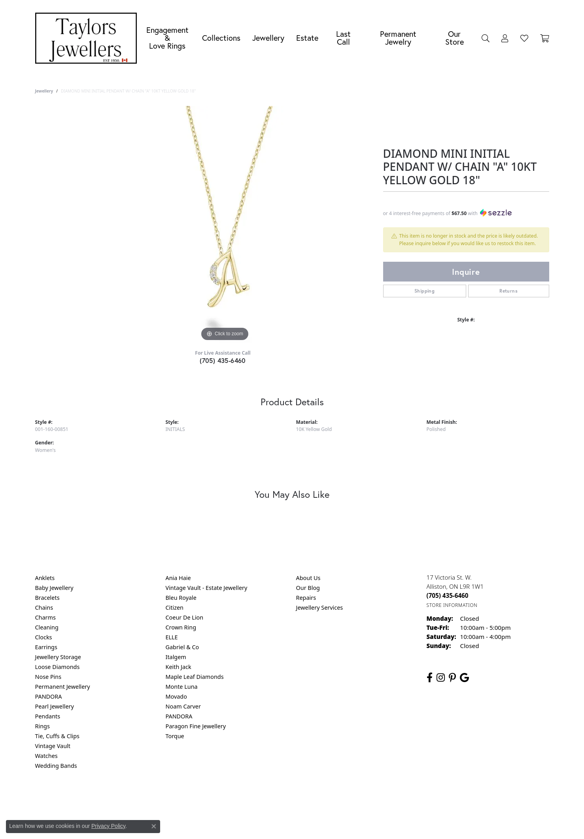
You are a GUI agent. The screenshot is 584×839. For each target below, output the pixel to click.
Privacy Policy (253, 797)
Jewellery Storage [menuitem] (58, 657)
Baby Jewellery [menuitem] (54, 587)
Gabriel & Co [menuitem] (182, 647)
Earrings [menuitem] (46, 647)
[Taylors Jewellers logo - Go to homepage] (88, 38)
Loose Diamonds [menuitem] (57, 667)
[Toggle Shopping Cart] (544, 37)
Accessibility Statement (358, 797)
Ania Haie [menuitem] (178, 578)
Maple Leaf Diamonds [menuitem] (195, 676)
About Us (308, 578)
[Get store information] (452, 605)
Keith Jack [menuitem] (178, 667)
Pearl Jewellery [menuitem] (54, 706)
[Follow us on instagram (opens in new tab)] (441, 677)
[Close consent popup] (153, 826)
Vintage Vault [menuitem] (52, 746)
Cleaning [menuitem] (47, 627)
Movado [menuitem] (176, 696)
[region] (225, 224)
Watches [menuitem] (46, 756)
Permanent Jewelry (398, 37)
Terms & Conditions (300, 797)
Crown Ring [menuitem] (181, 627)
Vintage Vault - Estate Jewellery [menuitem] (207, 587)
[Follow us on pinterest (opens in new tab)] (452, 677)
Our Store (454, 37)
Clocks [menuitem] (43, 637)
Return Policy (213, 797)
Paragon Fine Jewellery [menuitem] (196, 726)
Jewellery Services (319, 607)
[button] (486, 37)
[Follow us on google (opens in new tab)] (464, 677)
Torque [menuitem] (175, 736)
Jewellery (268, 37)
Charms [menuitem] (45, 617)
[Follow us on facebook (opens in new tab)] (430, 677)
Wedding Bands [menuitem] (56, 765)
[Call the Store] (448, 595)
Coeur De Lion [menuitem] (185, 617)
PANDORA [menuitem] (48, 696)
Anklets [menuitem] (45, 578)
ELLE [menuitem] (172, 637)
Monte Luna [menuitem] (182, 686)
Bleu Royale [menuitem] (181, 597)
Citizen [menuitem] (175, 607)
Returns (508, 291)
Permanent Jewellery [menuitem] (62, 686)
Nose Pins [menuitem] (48, 676)
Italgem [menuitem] (176, 657)
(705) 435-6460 (223, 360)
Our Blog (308, 587)
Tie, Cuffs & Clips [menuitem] (57, 736)
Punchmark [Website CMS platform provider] (306, 823)
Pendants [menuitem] (47, 716)
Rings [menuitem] (42, 726)
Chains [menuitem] (44, 607)
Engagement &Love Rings (167, 38)
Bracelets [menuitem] (47, 597)
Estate (307, 37)
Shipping (424, 291)
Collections (221, 37)
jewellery (44, 91)
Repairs (306, 597)
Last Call (343, 37)
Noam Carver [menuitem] (183, 706)
